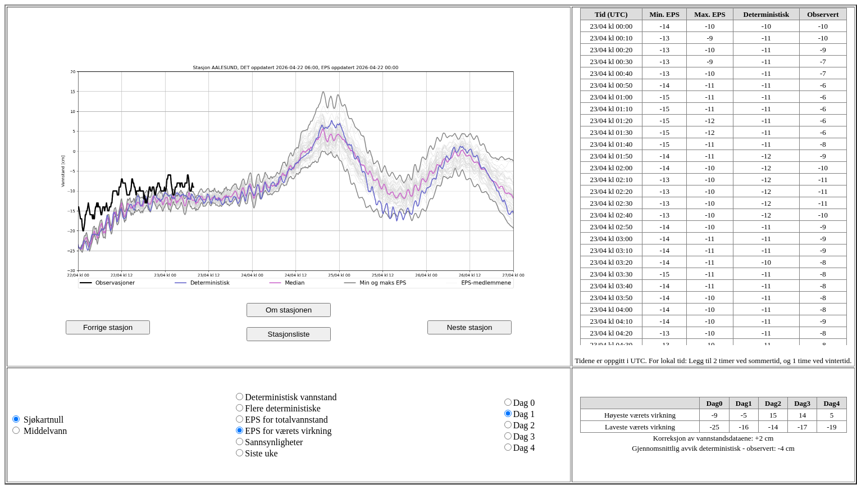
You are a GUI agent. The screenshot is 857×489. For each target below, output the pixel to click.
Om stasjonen (289, 310)
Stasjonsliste (289, 334)
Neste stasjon (470, 327)
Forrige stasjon (108, 327)
